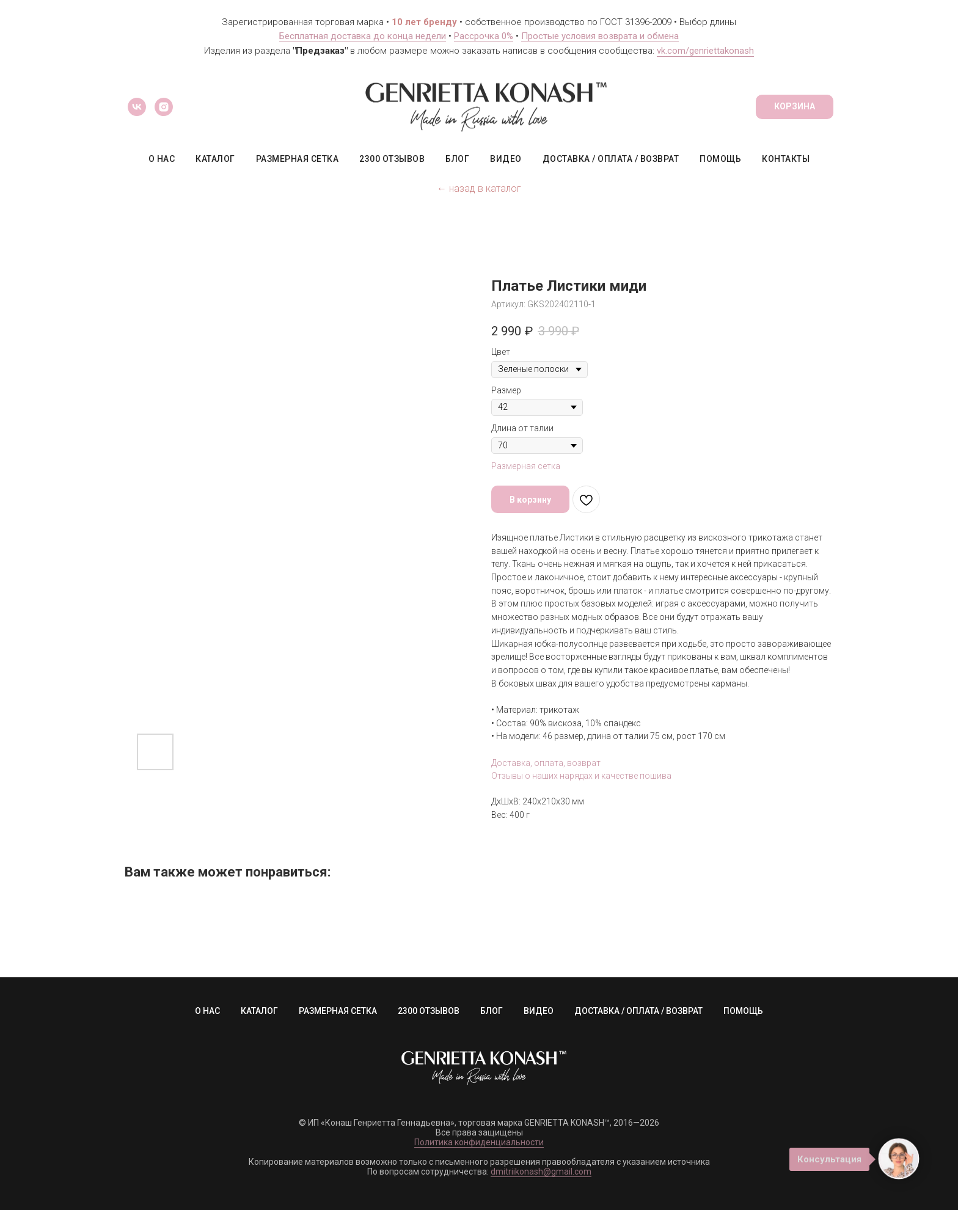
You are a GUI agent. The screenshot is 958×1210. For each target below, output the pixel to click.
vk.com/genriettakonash (705, 50)
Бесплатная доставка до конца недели (362, 36)
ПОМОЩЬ (720, 159)
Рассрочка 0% (483, 36)
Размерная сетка (525, 466)
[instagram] (164, 107)
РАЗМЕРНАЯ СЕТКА (297, 159)
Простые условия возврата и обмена (600, 36)
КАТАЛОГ (215, 159)
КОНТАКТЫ (786, 159)
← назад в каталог (479, 188)
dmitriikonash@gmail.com (541, 1171)
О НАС (161, 159)
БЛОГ (457, 159)
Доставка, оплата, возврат (546, 763)
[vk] (137, 107)
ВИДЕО (506, 159)
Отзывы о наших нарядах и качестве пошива (581, 776)
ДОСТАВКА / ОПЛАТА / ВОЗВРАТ (611, 159)
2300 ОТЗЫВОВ (392, 159)
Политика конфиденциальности (479, 1142)
